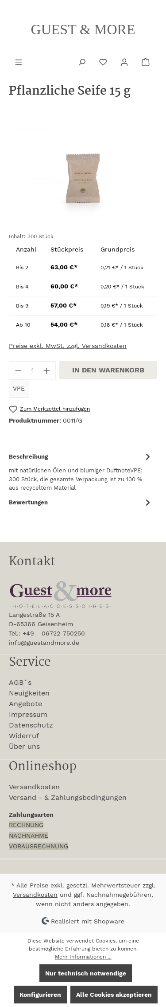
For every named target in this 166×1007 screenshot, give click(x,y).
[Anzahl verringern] (18, 370)
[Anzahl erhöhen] (47, 370)
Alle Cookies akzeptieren (114, 994)
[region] (83, 175)
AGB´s (20, 682)
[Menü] (19, 61)
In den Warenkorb (108, 370)
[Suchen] (82, 61)
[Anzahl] (32, 370)
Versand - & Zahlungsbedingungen (68, 797)
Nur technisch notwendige (85, 973)
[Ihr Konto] (125, 61)
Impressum (28, 714)
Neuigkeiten (29, 693)
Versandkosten (34, 787)
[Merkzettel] (104, 61)
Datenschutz (31, 725)
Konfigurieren (40, 994)
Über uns (24, 746)
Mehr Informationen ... (83, 957)
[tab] (81, 471)
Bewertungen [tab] (81, 502)
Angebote (25, 703)
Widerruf (24, 735)
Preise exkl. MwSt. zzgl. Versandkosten (68, 345)
